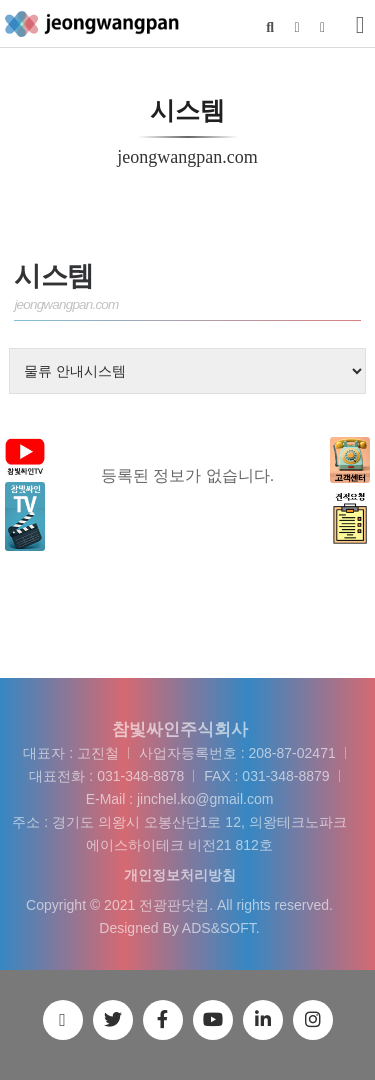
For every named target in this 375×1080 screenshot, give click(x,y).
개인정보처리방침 (180, 875)
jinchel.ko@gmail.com (205, 799)
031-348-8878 (140, 776)
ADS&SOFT (219, 928)
